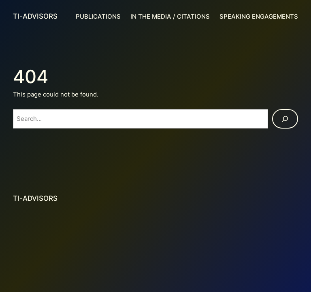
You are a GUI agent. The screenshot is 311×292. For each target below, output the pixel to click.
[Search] (285, 119)
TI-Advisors (35, 16)
